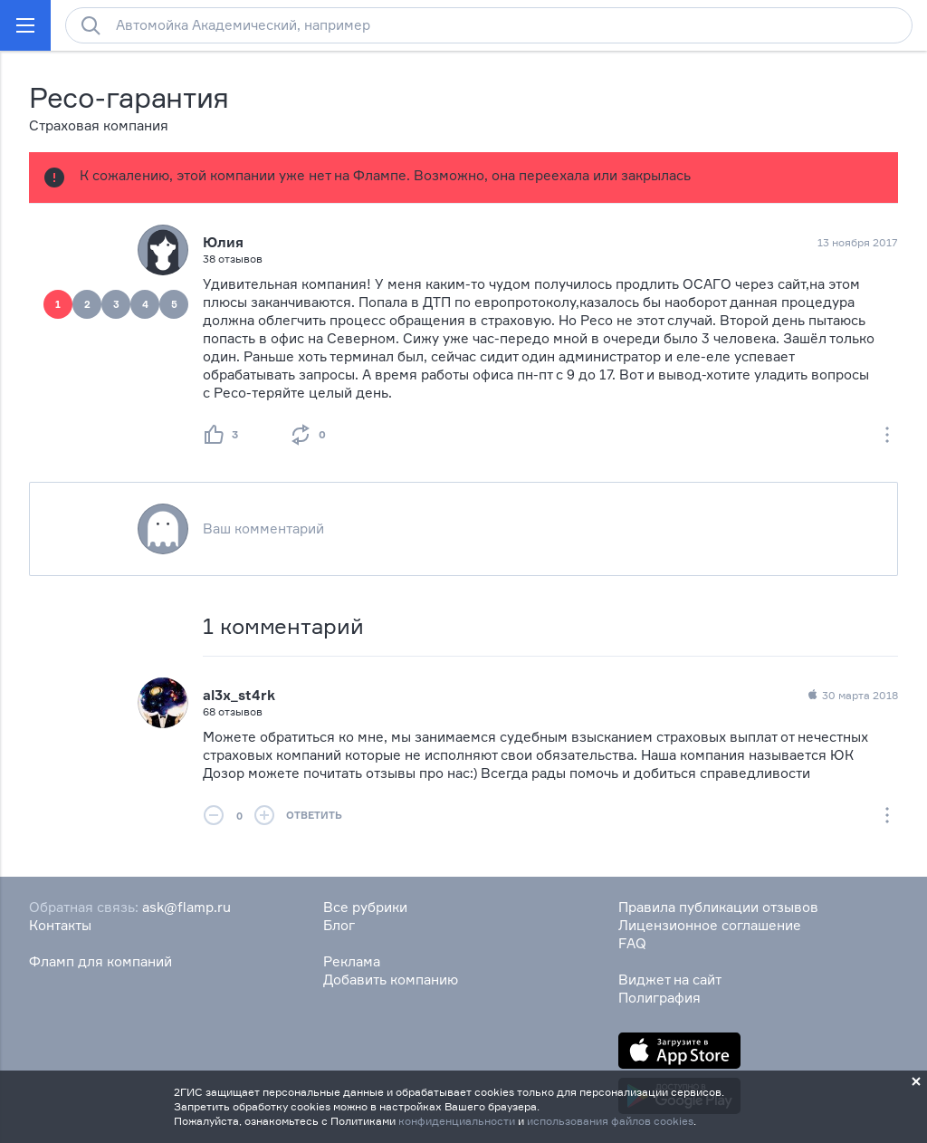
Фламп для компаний (100, 961)
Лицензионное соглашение (709, 925)
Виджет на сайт (670, 979)
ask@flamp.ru (186, 907)
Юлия (223, 242)
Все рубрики (365, 907)
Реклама (351, 961)
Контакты (60, 925)
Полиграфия (659, 997)
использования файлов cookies (610, 1121)
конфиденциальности (456, 1121)
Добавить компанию (390, 979)
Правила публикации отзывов (718, 907)
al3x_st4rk (239, 695)
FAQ (632, 943)
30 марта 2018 (852, 695)
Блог (339, 925)
